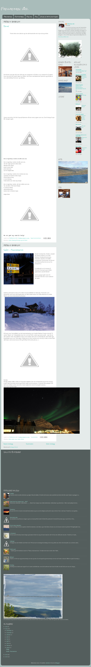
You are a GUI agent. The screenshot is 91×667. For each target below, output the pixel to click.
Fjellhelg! (12, 541)
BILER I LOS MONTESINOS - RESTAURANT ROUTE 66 (81, 88)
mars (7, 643)
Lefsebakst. (13, 533)
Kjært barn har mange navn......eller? (19, 501)
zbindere (48, 663)
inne (16, 439)
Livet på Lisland (79, 114)
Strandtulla (78, 69)
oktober (8, 634)
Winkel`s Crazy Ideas (81, 74)
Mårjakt (12, 557)
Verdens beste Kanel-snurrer (84, 117)
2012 (6, 656)
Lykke (10, 240)
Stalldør (12, 493)
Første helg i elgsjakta (15, 525)
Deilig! (6, 26)
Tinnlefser (12, 509)
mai (7, 639)
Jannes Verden (79, 94)
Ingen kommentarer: (36, 238)
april (7, 641)
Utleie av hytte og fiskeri (49, 16)
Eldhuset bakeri (84, 106)
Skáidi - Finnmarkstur (13, 250)
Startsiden (29, 444)
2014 (6, 628)
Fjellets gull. (13, 549)
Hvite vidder (11, 439)
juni (7, 637)
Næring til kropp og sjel (18, 240)
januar (8, 647)
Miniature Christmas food (84, 77)
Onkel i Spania (79, 85)
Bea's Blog (78, 146)
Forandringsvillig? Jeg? (81, 71)
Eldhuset (78, 104)
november (9, 632)
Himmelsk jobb (13, 517)
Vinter (25, 240)
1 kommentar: (34, 437)
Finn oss (29, 16)
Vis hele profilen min (63, 37)
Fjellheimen (8, 16)
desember (9, 630)
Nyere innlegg (8, 444)
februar (8, 645)
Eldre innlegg (50, 444)
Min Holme (78, 124)
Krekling (12, 565)
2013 (6, 654)
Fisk (36, 16)
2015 (6, 626)
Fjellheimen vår (14, 9)
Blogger (58, 663)
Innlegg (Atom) (14, 447)
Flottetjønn (19, 16)
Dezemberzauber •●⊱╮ (84, 149)
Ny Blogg (84, 95)
